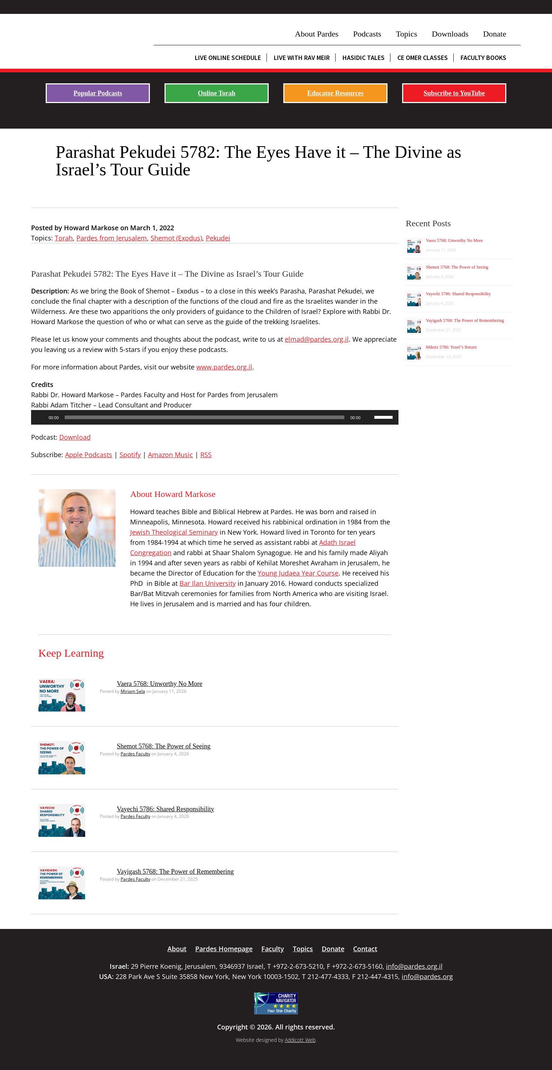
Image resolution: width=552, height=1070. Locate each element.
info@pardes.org (427, 976)
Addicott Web (300, 1039)
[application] (214, 417)
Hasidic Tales (364, 57)
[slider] (205, 417)
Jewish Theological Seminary (174, 532)
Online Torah (216, 93)
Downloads (450, 33)
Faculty (272, 948)
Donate (494, 33)
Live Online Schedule (228, 57)
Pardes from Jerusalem (111, 238)
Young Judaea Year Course (298, 573)
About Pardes (317, 33)
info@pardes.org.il (414, 966)
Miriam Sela (133, 691)
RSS (206, 454)
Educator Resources (335, 93)
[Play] (40, 417)
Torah (64, 238)
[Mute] (368, 417)
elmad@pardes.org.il (317, 339)
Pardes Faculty (135, 754)
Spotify (130, 454)
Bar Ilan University (207, 583)
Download (75, 437)
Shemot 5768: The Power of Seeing (164, 746)
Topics (406, 33)
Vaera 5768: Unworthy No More (160, 683)
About (176, 948)
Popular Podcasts (97, 93)
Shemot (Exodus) (176, 238)
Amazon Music (170, 454)
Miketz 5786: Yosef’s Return (451, 347)
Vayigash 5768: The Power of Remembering (175, 871)
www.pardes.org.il (224, 367)
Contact (365, 948)
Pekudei (218, 238)
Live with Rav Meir (302, 57)
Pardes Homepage (224, 948)
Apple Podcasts (88, 454)
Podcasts (367, 33)
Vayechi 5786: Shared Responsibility (165, 809)
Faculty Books (483, 57)
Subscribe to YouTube (454, 93)
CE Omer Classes (422, 57)
